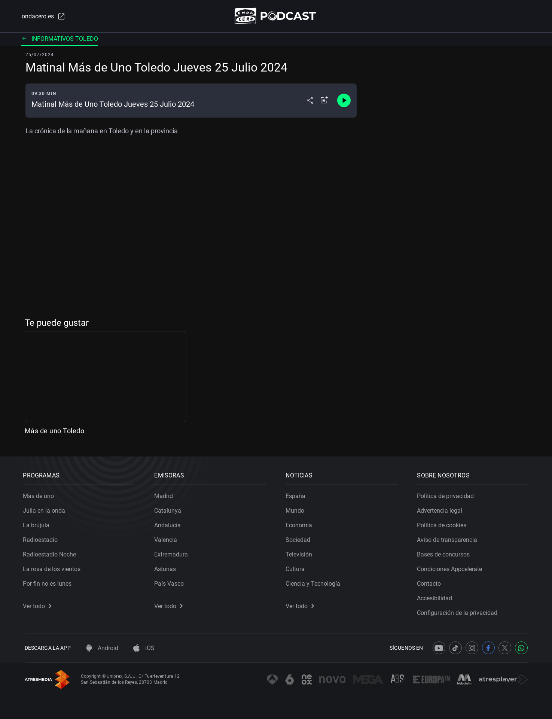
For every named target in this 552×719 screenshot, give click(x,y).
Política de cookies (443, 523)
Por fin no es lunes (49, 582)
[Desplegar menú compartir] (310, 101)
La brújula (38, 523)
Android (102, 648)
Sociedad (299, 538)
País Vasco (171, 582)
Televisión (300, 552)
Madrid (165, 494)
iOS (144, 648)
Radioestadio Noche (51, 552)
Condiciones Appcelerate (451, 567)
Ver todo (39, 604)
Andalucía (169, 523)
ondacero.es (43, 16)
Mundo (296, 509)
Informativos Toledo (59, 39)
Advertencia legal (441, 509)
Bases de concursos (445, 552)
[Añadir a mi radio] (324, 101)
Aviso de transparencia (449, 538)
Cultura (297, 567)
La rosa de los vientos (53, 567)
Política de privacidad (447, 494)
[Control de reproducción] (344, 101)
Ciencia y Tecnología (314, 582)
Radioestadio (42, 538)
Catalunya (169, 509)
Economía (300, 523)
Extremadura (173, 552)
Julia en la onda (46, 509)
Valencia (167, 538)
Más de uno (40, 494)
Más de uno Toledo (55, 432)
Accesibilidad (436, 596)
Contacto (431, 582)
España (297, 494)
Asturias (167, 567)
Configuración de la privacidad (459, 611)
